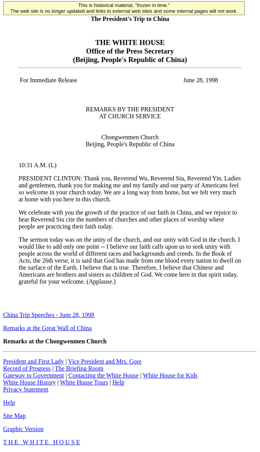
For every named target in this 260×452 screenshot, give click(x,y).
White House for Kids (170, 375)
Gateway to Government (33, 375)
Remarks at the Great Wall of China (47, 328)
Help (118, 382)
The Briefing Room (79, 368)
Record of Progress (27, 368)
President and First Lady (33, 361)
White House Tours (84, 382)
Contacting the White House (103, 375)
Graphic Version (23, 429)
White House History (29, 382)
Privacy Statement (25, 389)
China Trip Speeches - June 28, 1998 (48, 315)
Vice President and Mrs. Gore (105, 361)
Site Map (14, 415)
